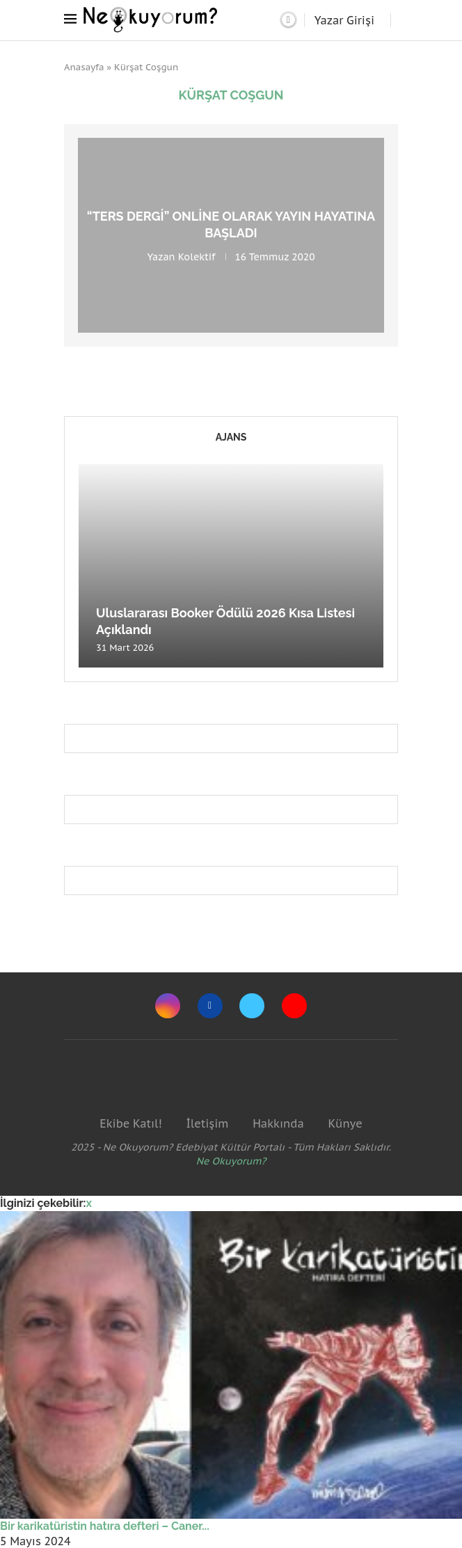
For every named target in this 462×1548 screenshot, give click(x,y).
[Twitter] (251, 1005)
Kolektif (197, 256)
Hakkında (278, 1123)
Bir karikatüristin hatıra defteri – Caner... (104, 1526)
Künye (345, 1123)
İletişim (207, 1123)
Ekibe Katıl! (130, 1123)
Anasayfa (84, 67)
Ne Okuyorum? (231, 1161)
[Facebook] (210, 1005)
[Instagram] (167, 1005)
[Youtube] (294, 1005)
